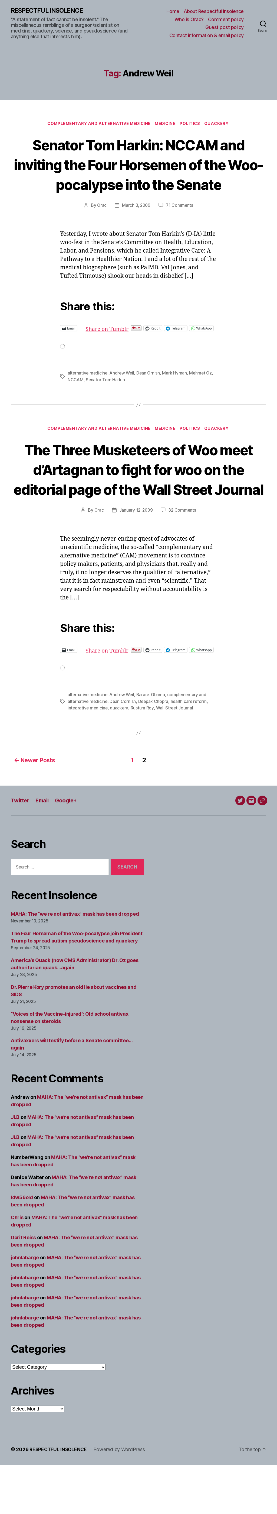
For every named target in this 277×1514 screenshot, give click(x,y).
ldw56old (22, 1247)
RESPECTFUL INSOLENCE (49, 11)
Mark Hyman (177, 398)
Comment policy (226, 19)
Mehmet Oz (203, 398)
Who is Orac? (189, 19)
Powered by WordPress (121, 1499)
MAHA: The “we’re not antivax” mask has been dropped (75, 963)
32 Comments (183, 556)
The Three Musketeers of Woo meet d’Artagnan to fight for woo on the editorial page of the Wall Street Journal (138, 505)
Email (44, 849)
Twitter (20, 849)
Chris (17, 1267)
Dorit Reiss (23, 1287)
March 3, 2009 (136, 226)
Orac (101, 226)
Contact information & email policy (206, 35)
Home (172, 11)
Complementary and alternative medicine (97, 124)
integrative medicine (88, 758)
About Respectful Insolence (214, 11)
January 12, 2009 (135, 556)
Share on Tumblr (126, 349)
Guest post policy (224, 27)
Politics (192, 124)
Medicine (165, 124)
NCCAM (76, 405)
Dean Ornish (150, 398)
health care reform (191, 752)
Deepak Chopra (155, 752)
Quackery (220, 124)
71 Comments (180, 226)
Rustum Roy (142, 758)
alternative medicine (88, 398)
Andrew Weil (123, 398)
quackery (120, 758)
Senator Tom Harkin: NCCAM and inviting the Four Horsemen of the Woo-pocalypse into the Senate (138, 175)
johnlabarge (25, 1307)
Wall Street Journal (175, 758)
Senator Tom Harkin (105, 405)
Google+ (69, 849)
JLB (15, 1166)
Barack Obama (153, 745)
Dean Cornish (124, 752)
